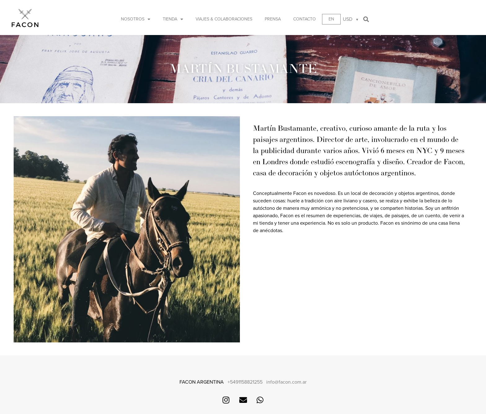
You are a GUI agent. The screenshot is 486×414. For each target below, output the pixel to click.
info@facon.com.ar (286, 382)
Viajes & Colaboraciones (224, 19)
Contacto (304, 19)
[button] (366, 19)
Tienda (173, 19)
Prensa (273, 19)
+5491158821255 (245, 382)
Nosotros (135, 19)
